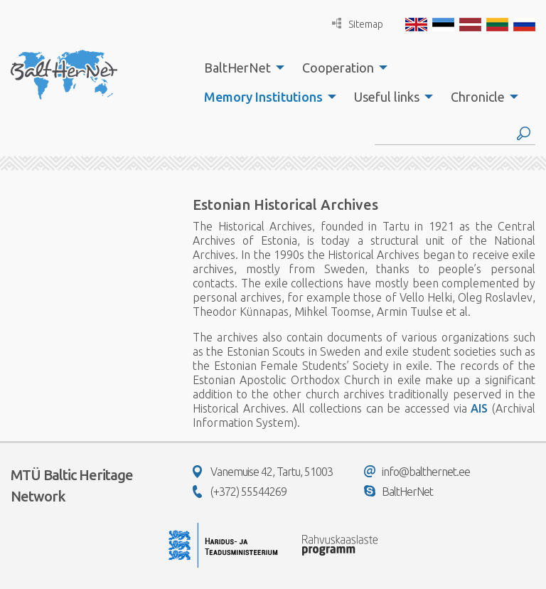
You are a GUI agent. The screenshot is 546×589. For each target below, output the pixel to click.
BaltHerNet (237, 67)
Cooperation (338, 67)
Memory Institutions (263, 97)
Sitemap (357, 24)
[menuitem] (240, 67)
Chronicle (478, 97)
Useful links (386, 97)
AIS (479, 408)
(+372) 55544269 (240, 491)
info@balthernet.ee (417, 471)
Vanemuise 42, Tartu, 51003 (263, 471)
